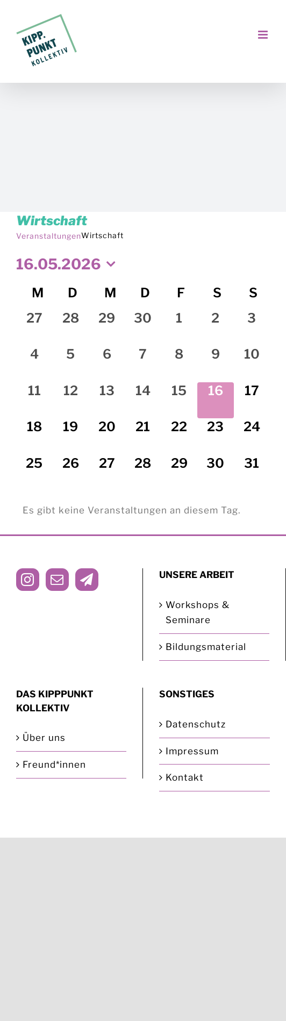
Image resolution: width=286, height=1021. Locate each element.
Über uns (44, 737)
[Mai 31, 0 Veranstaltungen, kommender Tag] (252, 473)
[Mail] (57, 579)
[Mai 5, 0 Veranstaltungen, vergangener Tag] (70, 364)
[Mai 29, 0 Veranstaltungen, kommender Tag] (179, 473)
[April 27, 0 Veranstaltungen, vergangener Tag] (34, 328)
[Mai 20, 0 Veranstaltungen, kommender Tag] (107, 436)
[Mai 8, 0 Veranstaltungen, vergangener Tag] (179, 364)
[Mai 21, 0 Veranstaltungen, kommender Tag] (143, 436)
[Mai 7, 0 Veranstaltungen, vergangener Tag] (143, 364)
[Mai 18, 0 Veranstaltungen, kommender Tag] (34, 436)
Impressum (192, 751)
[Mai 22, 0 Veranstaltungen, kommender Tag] (179, 436)
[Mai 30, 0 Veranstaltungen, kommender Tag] (215, 473)
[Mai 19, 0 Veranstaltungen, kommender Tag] (70, 436)
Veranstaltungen (48, 235)
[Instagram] (27, 579)
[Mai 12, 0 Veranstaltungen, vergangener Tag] (70, 400)
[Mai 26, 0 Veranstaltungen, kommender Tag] (70, 473)
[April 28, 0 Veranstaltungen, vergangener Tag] (70, 328)
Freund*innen (54, 764)
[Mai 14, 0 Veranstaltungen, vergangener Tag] (143, 400)
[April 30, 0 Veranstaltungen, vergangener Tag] (143, 328)
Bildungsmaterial (206, 646)
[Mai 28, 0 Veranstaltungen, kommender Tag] (143, 473)
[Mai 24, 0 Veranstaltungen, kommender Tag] (252, 436)
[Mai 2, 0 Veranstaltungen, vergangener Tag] (215, 328)
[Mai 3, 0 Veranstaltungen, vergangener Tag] (252, 328)
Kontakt (185, 777)
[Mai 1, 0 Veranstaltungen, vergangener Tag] (179, 328)
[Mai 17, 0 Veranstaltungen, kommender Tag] (252, 400)
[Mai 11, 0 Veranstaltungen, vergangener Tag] (34, 400)
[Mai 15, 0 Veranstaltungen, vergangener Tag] (179, 400)
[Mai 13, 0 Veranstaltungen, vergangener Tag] (107, 400)
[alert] (143, 510)
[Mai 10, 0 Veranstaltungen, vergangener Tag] (252, 364)
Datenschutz (196, 724)
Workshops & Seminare (198, 612)
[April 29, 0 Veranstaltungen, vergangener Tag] (107, 328)
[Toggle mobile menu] (264, 34)
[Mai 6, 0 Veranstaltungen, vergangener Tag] (107, 364)
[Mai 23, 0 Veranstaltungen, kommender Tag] (215, 436)
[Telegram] (86, 579)
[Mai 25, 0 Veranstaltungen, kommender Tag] (34, 473)
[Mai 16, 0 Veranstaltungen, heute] (215, 400)
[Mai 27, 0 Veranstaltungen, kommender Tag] (107, 473)
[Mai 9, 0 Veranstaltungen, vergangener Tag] (215, 364)
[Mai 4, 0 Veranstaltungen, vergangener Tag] (34, 364)
